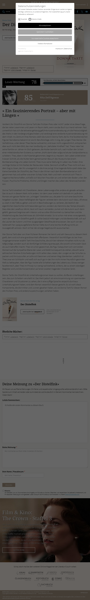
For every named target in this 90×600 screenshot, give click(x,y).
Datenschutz (68, 49)
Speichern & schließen (45, 32)
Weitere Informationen (45, 44)
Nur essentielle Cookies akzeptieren (45, 38)
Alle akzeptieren (45, 25)
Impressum (59, 49)
